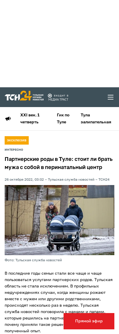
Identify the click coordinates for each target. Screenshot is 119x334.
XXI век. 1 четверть (29, 118)
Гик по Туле (63, 118)
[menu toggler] (110, 97)
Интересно (14, 149)
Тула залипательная (96, 118)
